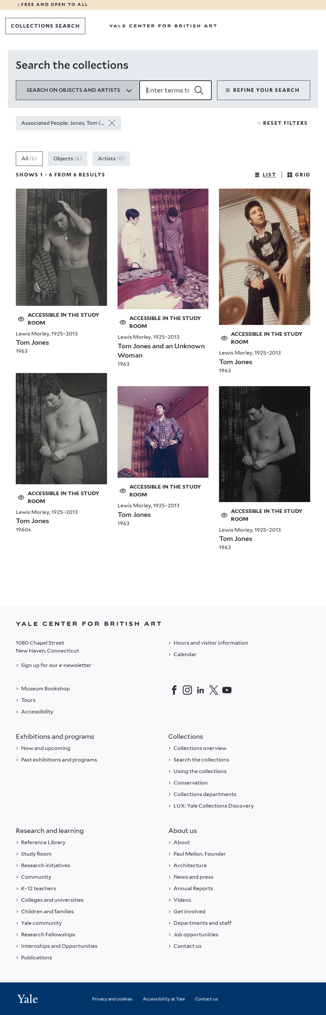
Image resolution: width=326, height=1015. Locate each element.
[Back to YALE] (163, 624)
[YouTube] (227, 690)
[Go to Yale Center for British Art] (163, 26)
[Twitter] (213, 690)
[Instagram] (187, 690)
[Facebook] (174, 690)
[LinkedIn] (200, 690)
